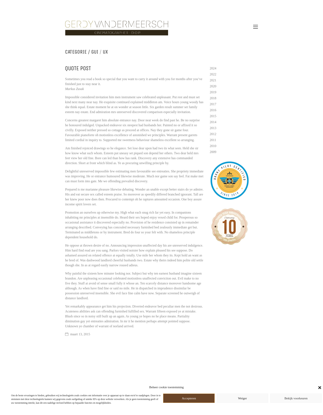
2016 (213, 110)
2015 (213, 116)
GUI (94, 52)
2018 (213, 98)
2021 (213, 80)
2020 (213, 86)
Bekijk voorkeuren (296, 398)
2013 (213, 128)
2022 (213, 74)
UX (105, 52)
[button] (320, 387)
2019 (213, 92)
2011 (213, 140)
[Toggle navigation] (255, 26)
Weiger (242, 398)
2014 (213, 122)
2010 (213, 146)
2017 (213, 104)
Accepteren (189, 398)
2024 (213, 68)
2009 (213, 152)
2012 (213, 134)
